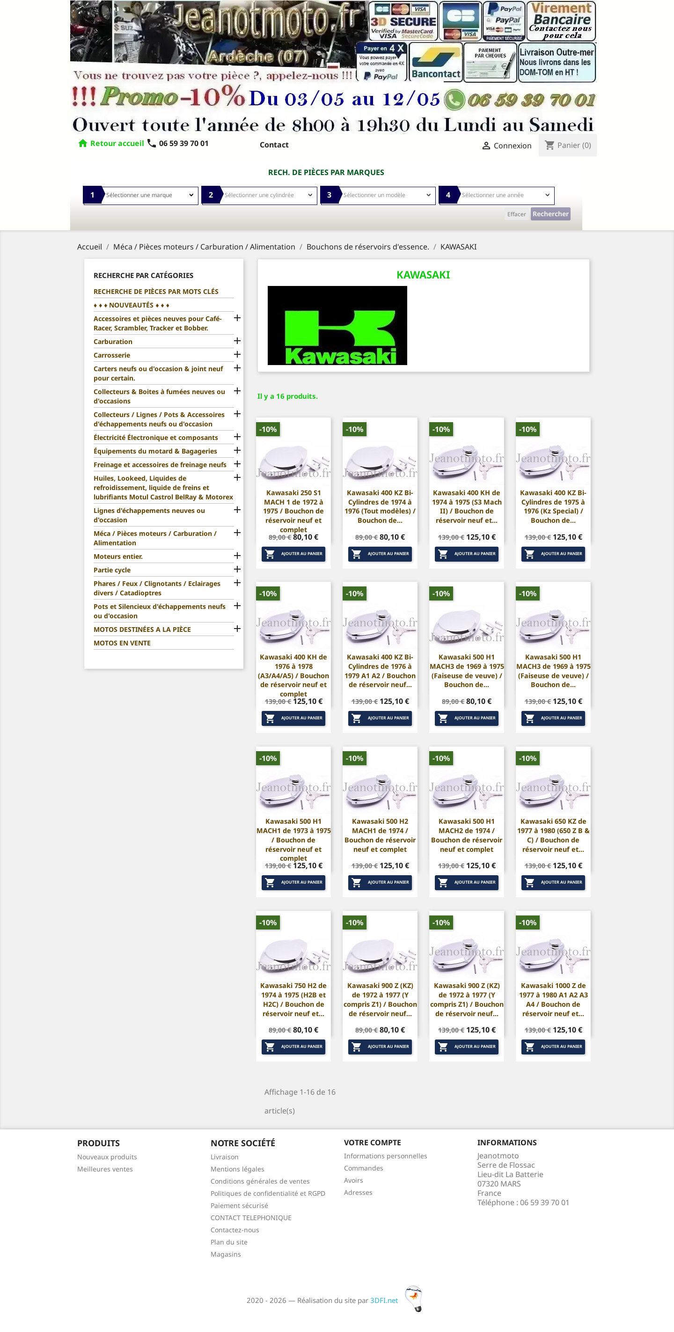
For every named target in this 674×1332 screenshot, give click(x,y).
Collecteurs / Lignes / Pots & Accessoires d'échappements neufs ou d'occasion (159, 419)
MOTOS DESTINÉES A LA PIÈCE (142, 629)
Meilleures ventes (105, 1168)
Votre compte (372, 1142)
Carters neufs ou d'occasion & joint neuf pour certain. (158, 373)
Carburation (113, 341)
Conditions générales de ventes (260, 1181)
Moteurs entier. (118, 556)
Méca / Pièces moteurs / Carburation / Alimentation (155, 538)
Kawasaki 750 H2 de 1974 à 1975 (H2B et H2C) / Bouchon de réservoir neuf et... (293, 999)
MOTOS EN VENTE (122, 642)
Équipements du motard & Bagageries (155, 450)
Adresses (358, 1192)
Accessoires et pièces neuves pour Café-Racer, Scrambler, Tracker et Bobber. (157, 323)
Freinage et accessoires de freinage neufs (160, 464)
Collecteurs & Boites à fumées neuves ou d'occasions (159, 396)
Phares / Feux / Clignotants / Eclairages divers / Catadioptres (157, 588)
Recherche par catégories (143, 275)
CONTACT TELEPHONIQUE (251, 1217)
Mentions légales (237, 1168)
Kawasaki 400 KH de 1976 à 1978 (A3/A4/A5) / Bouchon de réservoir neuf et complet (293, 675)
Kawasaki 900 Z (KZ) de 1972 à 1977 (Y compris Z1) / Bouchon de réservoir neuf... (380, 999)
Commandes (363, 1168)
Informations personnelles (385, 1155)
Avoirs (353, 1180)
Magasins (226, 1254)
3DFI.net (399, 1300)
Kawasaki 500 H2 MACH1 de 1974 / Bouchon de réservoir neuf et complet (380, 835)
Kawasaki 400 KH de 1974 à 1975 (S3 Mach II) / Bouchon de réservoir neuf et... (467, 506)
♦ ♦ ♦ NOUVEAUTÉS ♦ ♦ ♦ (131, 304)
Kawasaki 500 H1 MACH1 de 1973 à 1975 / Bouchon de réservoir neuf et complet (293, 840)
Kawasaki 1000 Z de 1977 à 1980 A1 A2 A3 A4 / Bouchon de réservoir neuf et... (553, 999)
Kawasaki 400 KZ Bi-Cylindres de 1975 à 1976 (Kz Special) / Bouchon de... (553, 506)
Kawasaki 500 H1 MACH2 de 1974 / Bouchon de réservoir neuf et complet (466, 835)
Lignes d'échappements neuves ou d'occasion (149, 515)
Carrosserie (112, 355)
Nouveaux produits (107, 1156)
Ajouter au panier (293, 554)
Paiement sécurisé (239, 1205)
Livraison (225, 1156)
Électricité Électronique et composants (156, 437)
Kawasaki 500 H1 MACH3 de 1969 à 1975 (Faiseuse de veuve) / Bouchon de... (467, 670)
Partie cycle (112, 569)
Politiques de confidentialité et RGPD (268, 1193)
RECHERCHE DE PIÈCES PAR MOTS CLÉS (156, 291)
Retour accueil (117, 143)
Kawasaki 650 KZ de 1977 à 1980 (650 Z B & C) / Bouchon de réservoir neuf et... (553, 835)
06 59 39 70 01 (177, 143)
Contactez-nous (235, 1229)
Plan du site (229, 1241)
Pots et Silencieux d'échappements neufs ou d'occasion (160, 611)
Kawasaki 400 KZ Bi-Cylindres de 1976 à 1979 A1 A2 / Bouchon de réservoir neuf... (380, 670)
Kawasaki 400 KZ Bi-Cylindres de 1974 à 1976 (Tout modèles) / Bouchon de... (380, 506)
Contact (274, 144)
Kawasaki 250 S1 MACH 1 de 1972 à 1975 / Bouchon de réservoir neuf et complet (293, 511)
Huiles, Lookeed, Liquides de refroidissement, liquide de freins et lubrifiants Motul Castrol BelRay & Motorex (163, 487)
